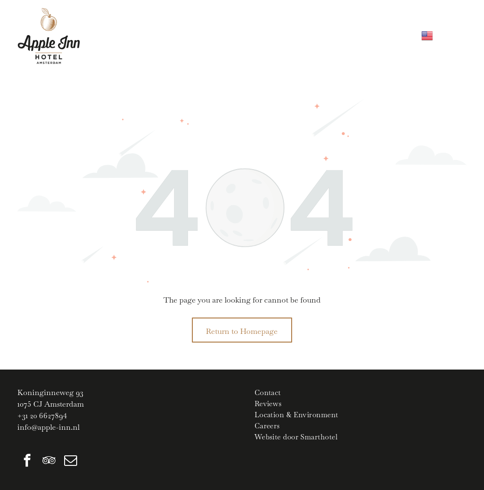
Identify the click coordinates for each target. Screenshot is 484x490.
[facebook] (27, 462)
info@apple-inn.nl (48, 427)
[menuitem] (361, 392)
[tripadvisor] (48, 462)
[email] (70, 462)
